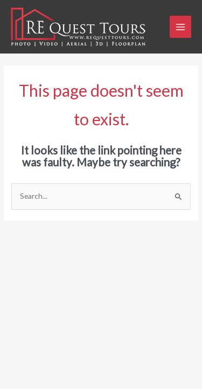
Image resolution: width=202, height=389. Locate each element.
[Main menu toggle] (181, 27)
